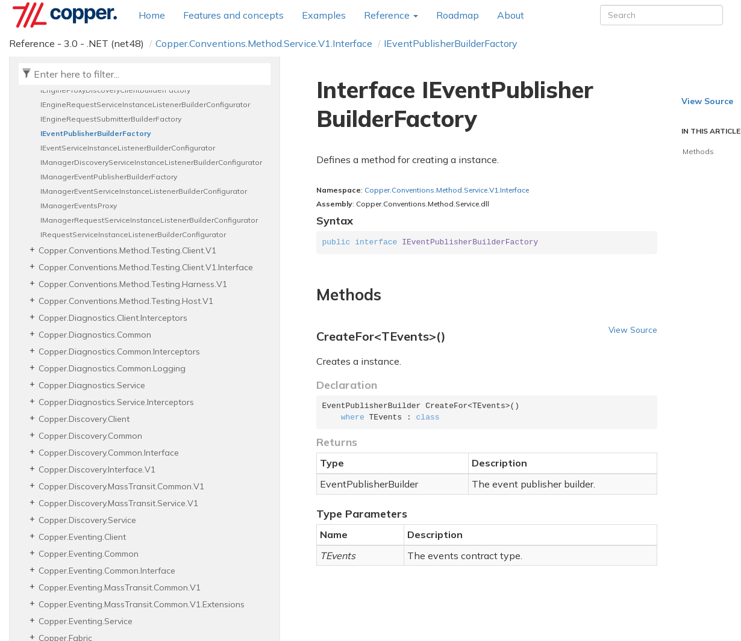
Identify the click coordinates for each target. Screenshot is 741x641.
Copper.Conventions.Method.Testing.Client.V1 (127, 250)
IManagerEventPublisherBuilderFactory (108, 176)
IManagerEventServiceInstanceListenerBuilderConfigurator (143, 191)
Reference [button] (391, 15)
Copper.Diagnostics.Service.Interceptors (116, 402)
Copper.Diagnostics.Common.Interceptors (119, 351)
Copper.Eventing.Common (89, 553)
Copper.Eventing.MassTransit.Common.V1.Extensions (142, 604)
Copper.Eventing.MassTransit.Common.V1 (120, 587)
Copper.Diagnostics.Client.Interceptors (113, 317)
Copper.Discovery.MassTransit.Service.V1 (118, 503)
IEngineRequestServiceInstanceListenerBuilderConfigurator (145, 104)
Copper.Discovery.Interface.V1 (97, 469)
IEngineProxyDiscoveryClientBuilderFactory (115, 89)
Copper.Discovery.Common (90, 435)
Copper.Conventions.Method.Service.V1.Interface (263, 43)
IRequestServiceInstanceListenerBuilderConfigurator (133, 234)
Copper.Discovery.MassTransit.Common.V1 (121, 486)
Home (152, 15)
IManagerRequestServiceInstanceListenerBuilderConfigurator (149, 220)
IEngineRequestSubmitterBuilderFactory (110, 118)
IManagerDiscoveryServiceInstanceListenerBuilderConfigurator (151, 162)
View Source (632, 329)
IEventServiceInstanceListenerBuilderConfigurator (127, 147)
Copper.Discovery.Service (87, 520)
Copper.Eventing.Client (82, 536)
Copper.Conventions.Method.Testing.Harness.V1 (133, 284)
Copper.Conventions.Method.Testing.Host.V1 (126, 301)
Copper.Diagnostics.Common (95, 334)
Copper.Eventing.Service (86, 621)
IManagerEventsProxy (78, 205)
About (510, 15)
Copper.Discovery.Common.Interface (109, 452)
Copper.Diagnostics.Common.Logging (112, 368)
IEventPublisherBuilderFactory (450, 43)
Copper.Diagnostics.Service (92, 385)
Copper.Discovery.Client (84, 418)
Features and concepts (233, 15)
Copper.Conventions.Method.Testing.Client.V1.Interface (146, 267)
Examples (324, 15)
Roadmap (457, 15)
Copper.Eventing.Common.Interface (107, 570)
